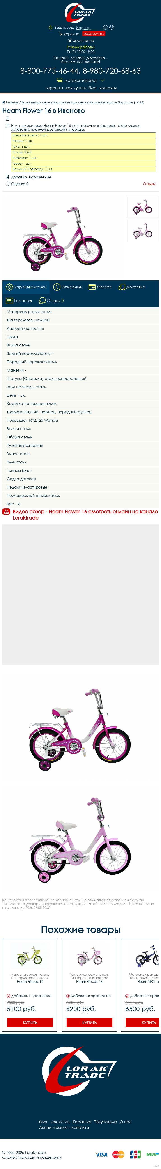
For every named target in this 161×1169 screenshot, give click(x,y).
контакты (108, 87)
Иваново (83, 28)
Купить (30, 1022)
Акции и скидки (54, 1127)
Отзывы (149, 184)
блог (92, 87)
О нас (126, 1121)
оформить (93, 33)
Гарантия (54, 87)
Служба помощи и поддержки (32, 1157)
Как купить (76, 87)
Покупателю (105, 1121)
